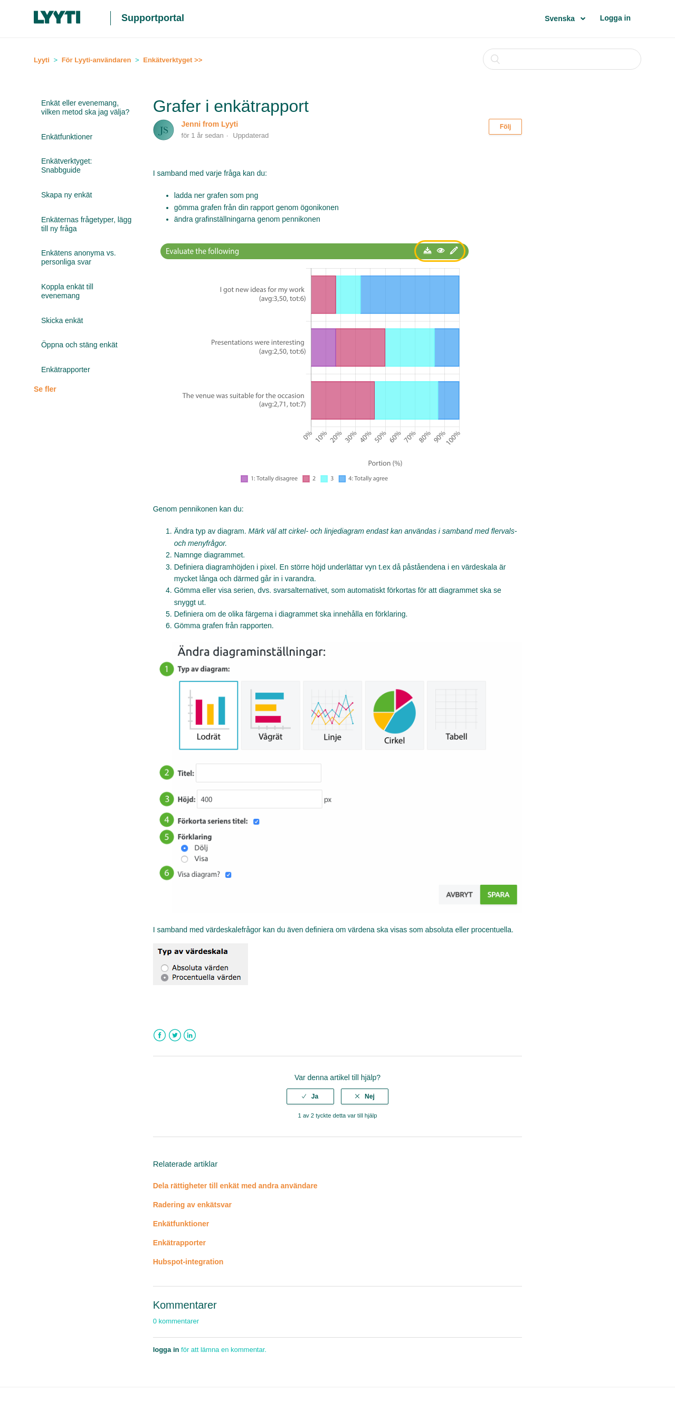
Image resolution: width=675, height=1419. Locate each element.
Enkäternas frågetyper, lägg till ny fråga (86, 224)
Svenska (561, 18)
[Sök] (562, 59)
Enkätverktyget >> (172, 60)
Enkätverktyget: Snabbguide (66, 165)
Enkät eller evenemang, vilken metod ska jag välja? (85, 107)
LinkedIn (189, 1035)
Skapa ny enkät (66, 195)
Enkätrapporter (65, 369)
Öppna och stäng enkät (79, 344)
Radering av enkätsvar (192, 1204)
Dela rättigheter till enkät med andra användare (236, 1185)
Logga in (615, 18)
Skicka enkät (62, 320)
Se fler (45, 389)
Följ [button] (505, 126)
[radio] (310, 1096)
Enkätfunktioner (66, 137)
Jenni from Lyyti (210, 124)
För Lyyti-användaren (96, 60)
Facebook (159, 1035)
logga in (166, 1350)
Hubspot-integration (188, 1261)
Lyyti (42, 60)
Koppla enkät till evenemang (67, 291)
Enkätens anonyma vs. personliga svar (78, 257)
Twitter (175, 1035)
